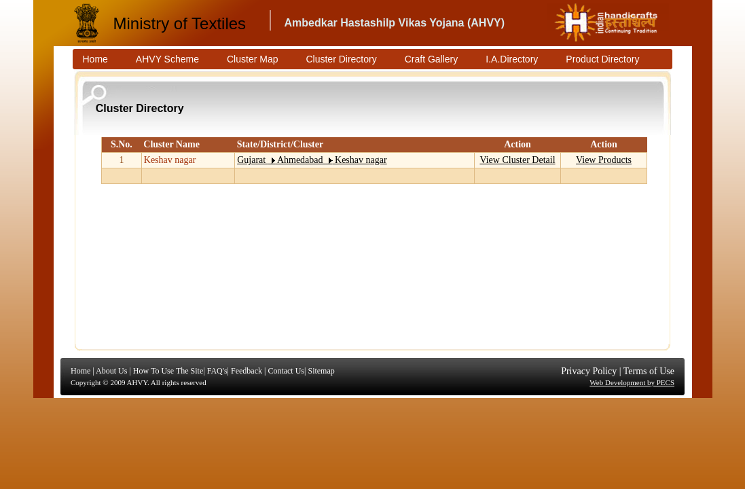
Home (80, 371)
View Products (604, 160)
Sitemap (321, 371)
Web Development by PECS (631, 382)
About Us (111, 371)
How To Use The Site (168, 371)
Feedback (246, 371)
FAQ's (217, 371)
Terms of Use (648, 371)
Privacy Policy (589, 371)
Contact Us (286, 371)
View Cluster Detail (517, 160)
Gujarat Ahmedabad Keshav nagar (311, 160)
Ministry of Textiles (180, 23)
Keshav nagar (170, 160)
